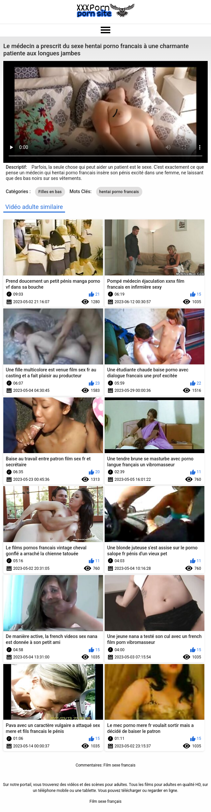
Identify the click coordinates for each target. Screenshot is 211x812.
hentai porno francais (119, 191)
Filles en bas (50, 191)
